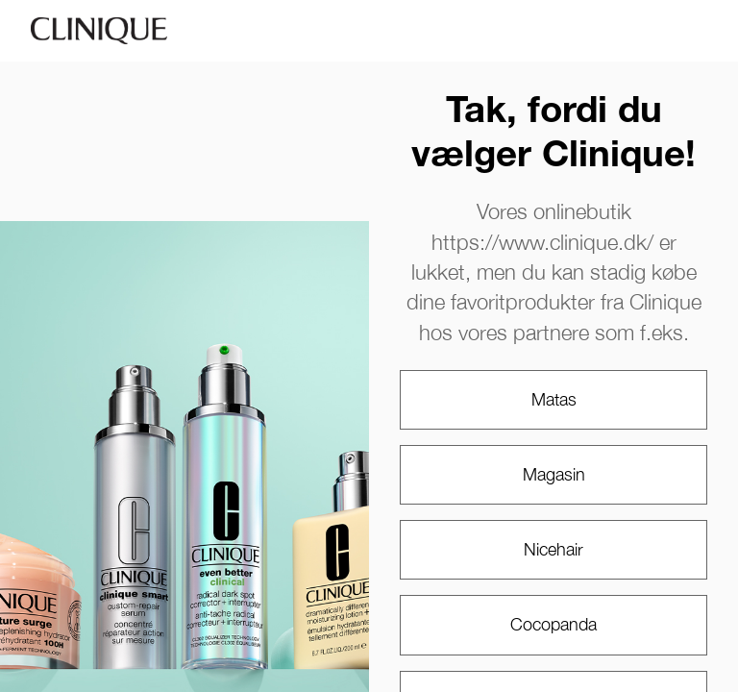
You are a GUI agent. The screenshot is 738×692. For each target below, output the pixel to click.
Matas (554, 399)
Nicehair (553, 549)
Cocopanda (553, 624)
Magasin (554, 474)
